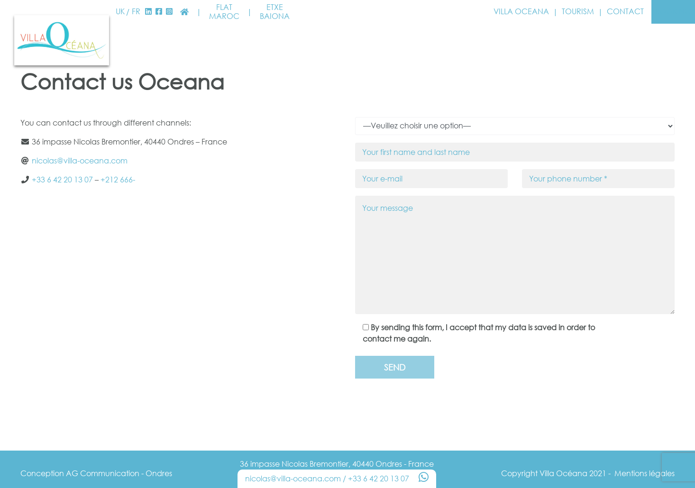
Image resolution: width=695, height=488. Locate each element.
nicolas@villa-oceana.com (80, 160)
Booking (673, 11)
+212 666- (118, 179)
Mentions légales (644, 473)
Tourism (578, 11)
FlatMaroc (224, 12)
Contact (625, 11)
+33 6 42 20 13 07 (62, 179)
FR (136, 11)
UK (120, 11)
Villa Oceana (521, 11)
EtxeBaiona (275, 12)
